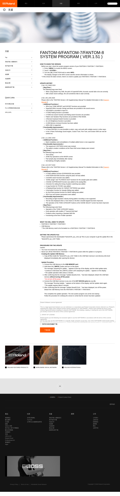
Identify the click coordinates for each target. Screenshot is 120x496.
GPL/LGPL (8, 112)
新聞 (78, 3)
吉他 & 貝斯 (8, 430)
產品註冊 (7, 83)
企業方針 (95, 424)
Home (4, 9)
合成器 (7, 426)
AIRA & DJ (8, 440)
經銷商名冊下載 (9, 87)
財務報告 (95, 426)
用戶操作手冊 (9, 66)
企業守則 (95, 432)
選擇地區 (112, 408)
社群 (43, 3)
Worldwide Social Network (39, 488)
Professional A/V (10, 444)
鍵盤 (6, 428)
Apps (6, 448)
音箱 (6, 438)
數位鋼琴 (7, 424)
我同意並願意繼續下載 (51, 328)
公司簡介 (95, 422)
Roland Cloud (9, 442)
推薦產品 (7, 422)
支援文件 (51, 426)
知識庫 (7, 74)
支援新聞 (7, 78)
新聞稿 (95, 428)
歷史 (94, 430)
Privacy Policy (14, 488)
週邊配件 (7, 446)
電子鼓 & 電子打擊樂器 (12, 432)
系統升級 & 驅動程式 (11, 61)
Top (6, 57)
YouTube (29, 424)
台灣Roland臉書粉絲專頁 (34, 426)
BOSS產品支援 (9, 104)
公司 (96, 3)
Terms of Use (25, 488)
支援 (61, 3)
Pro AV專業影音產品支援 (12, 108)
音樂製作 (7, 436)
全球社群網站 (31, 422)
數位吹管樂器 (9, 434)
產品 (6, 418)
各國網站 (52, 401)
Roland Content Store (64, 401)
